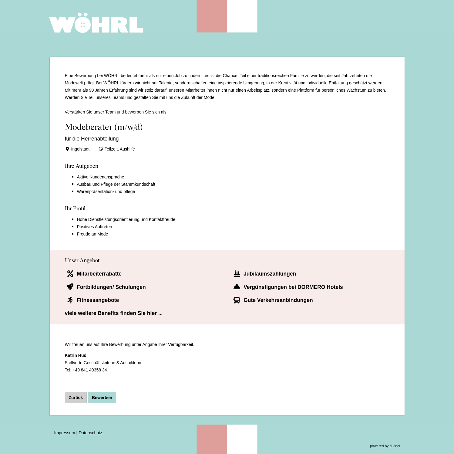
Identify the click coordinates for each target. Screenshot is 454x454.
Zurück (76, 397)
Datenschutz (90, 433)
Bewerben (102, 397)
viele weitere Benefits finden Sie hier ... (114, 313)
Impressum (64, 433)
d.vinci (395, 446)
